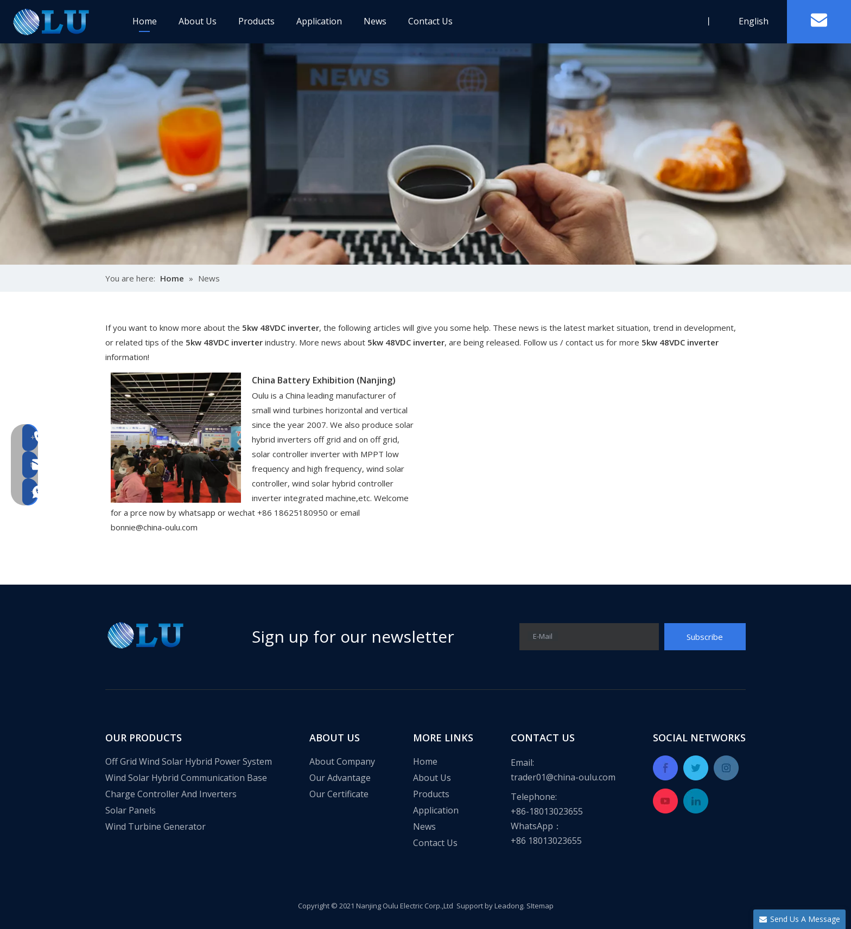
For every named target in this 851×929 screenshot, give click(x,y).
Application (319, 21)
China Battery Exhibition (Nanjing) (324, 380)
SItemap (540, 906)
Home (144, 21)
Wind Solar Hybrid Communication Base (186, 778)
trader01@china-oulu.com (563, 777)
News (375, 21)
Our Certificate (339, 794)
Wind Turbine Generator (155, 826)
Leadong (508, 906)
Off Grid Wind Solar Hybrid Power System (188, 761)
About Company (342, 761)
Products (256, 21)
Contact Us (430, 21)
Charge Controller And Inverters (171, 794)
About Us (198, 21)
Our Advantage (340, 778)
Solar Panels (130, 810)
